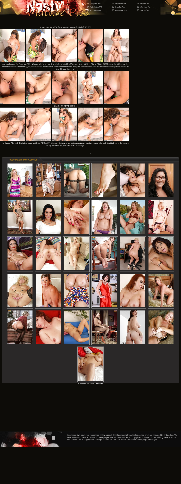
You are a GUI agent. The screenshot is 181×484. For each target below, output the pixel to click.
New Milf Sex (145, 10)
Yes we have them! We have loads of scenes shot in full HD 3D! (65, 27)
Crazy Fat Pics (120, 7)
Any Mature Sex (120, 4)
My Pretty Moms (95, 10)
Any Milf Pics (145, 4)
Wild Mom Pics (145, 7)
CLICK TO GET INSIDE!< (65, 106)
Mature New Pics (120, 10)
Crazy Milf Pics (95, 4)
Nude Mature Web (96, 7)
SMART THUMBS (96, 383)
